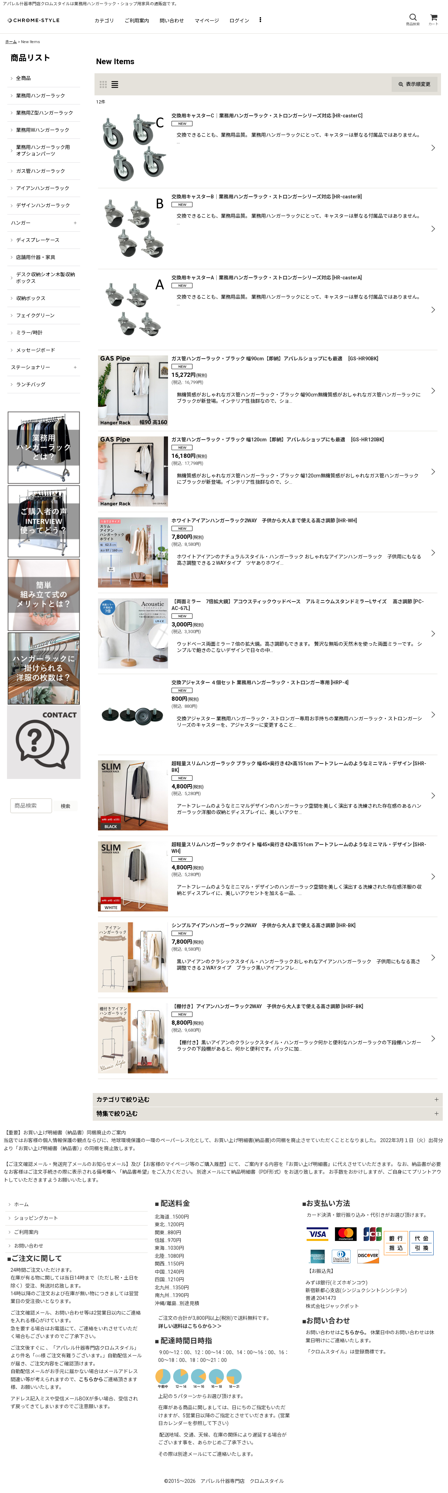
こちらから (91, 1379)
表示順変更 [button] (414, 84)
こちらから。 (354, 1332)
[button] (412, 20)
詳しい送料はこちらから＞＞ (190, 1326)
